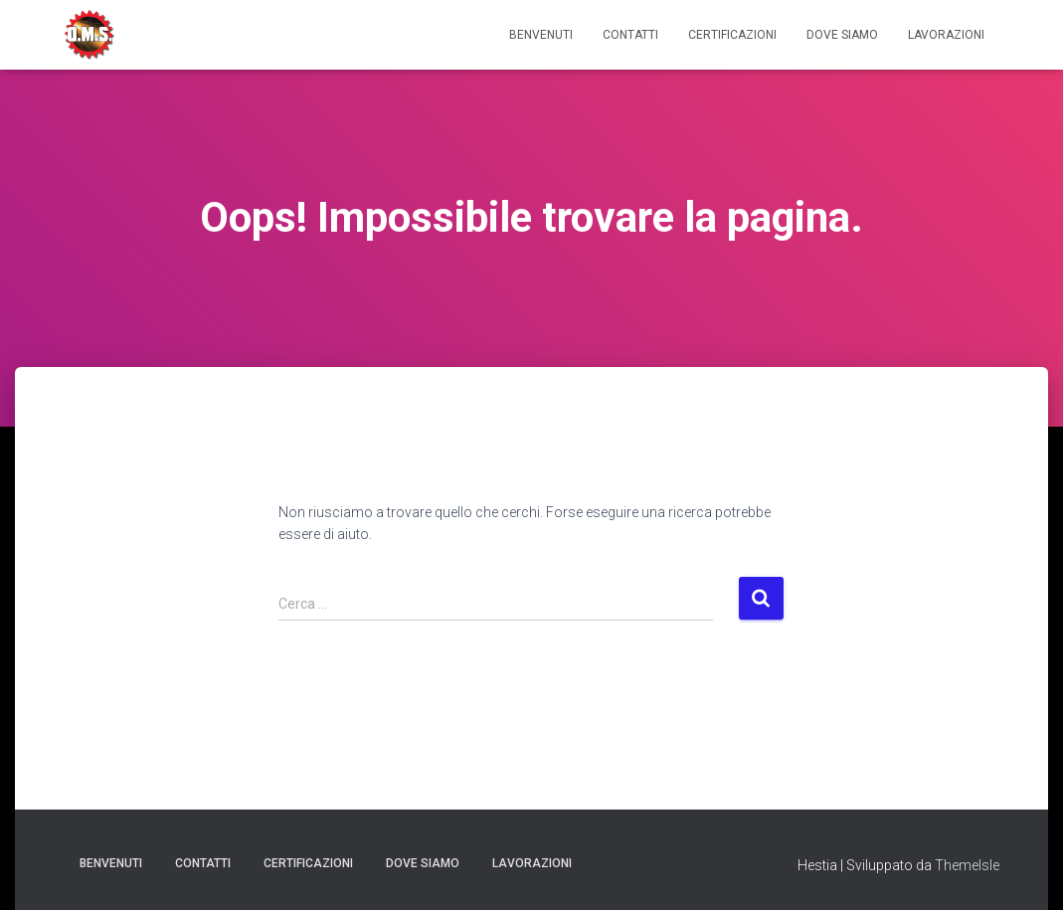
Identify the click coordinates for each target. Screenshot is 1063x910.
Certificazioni (732, 35)
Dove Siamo (842, 35)
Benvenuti (541, 35)
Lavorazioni (946, 35)
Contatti (630, 35)
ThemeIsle (967, 865)
